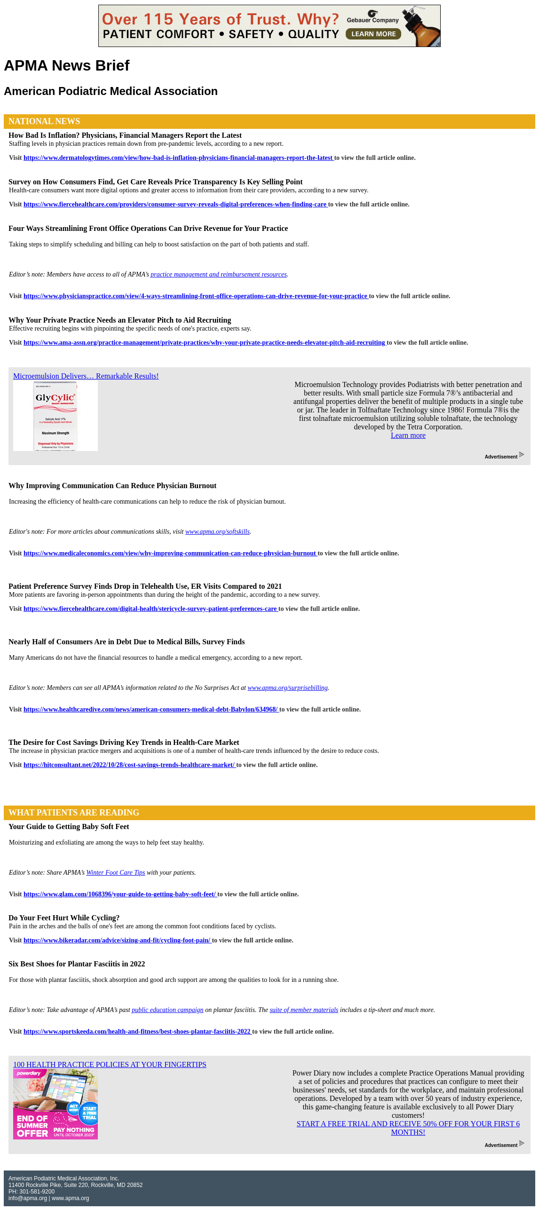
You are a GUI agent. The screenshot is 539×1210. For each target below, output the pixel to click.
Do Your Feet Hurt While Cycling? (64, 918)
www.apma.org (70, 1198)
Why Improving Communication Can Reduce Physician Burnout (112, 486)
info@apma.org (27, 1198)
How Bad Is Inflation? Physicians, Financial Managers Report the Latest (125, 135)
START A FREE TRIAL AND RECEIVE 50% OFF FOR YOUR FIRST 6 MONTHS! (408, 1128)
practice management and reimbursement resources (218, 274)
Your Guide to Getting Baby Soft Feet (68, 826)
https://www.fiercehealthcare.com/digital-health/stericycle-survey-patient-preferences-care (151, 608)
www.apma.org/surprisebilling (287, 687)
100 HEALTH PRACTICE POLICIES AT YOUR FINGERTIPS (109, 1064)
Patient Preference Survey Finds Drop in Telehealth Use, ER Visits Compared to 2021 (145, 586)
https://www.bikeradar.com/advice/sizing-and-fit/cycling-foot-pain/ (118, 940)
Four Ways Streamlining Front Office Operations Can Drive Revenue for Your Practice (148, 228)
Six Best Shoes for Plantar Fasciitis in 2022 (76, 964)
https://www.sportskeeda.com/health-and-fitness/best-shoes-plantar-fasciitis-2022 (138, 1031)
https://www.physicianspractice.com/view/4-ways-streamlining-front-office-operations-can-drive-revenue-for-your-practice (196, 296)
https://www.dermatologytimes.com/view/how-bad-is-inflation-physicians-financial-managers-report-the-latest (179, 157)
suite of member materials (304, 1009)
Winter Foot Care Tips (115, 872)
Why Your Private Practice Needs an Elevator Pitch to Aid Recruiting (119, 320)
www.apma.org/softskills (217, 531)
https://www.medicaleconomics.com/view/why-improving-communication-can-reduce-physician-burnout (170, 553)
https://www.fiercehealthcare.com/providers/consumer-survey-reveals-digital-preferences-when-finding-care (176, 204)
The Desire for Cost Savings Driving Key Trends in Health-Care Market (123, 742)
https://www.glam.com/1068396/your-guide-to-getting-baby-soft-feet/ (120, 894)
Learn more (408, 435)
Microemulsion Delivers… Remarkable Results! (86, 376)
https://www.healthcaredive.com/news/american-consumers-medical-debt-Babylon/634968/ (151, 709)
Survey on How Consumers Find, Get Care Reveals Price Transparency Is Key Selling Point (155, 182)
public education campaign (167, 1009)
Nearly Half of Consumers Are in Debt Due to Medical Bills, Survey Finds (126, 642)
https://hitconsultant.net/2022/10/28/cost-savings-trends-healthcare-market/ (130, 764)
